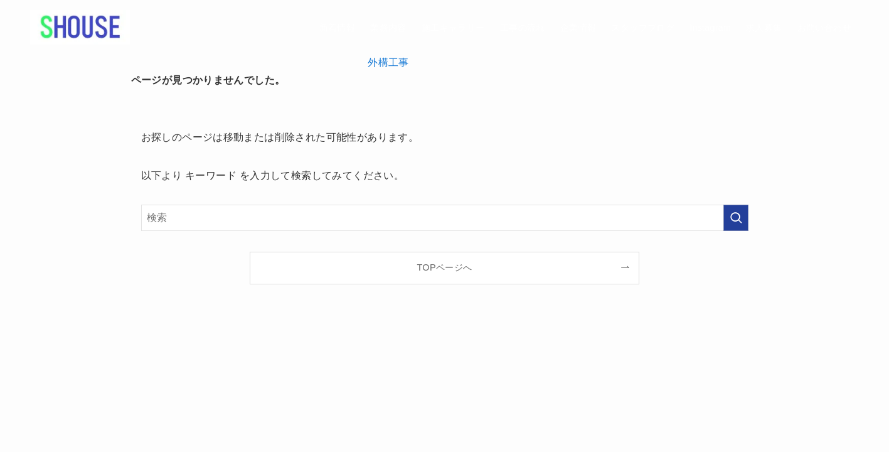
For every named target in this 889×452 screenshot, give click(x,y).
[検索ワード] (444, 218)
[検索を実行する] (735, 218)
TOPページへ (444, 267)
